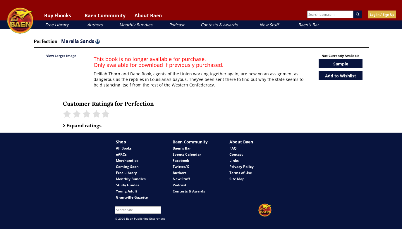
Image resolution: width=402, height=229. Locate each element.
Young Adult (126, 191)
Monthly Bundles (135, 24)
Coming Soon (127, 166)
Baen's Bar (308, 24)
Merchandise (127, 160)
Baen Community (105, 15)
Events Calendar (187, 154)
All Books (124, 148)
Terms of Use (240, 172)
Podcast (176, 24)
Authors (95, 24)
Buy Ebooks (57, 15)
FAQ (233, 148)
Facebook (181, 160)
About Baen (148, 15)
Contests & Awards (219, 24)
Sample (340, 64)
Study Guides (127, 185)
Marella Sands (80, 41)
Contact (236, 154)
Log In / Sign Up (382, 14)
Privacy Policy (241, 166)
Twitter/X (181, 166)
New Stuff (269, 24)
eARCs (121, 154)
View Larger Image (61, 55)
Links (234, 160)
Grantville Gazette (132, 197)
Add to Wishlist (340, 76)
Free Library (56, 24)
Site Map (237, 178)
